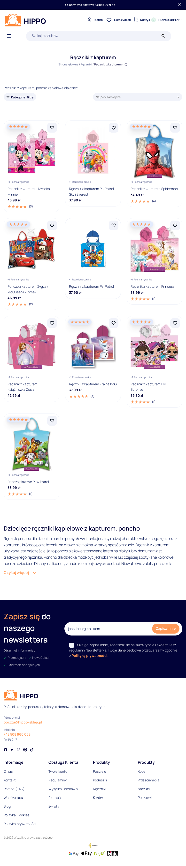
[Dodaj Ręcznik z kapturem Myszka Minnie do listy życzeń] (52, 128)
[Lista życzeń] (118, 20)
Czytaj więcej (16, 572)
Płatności (55, 797)
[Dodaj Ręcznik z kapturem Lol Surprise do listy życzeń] (175, 323)
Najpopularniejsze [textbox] (108, 97)
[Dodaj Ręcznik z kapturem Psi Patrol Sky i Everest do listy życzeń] (113, 128)
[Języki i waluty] (170, 20)
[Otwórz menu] (9, 36)
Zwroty (53, 806)
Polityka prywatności (20, 823)
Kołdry (98, 797)
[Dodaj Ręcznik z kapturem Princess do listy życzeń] (175, 225)
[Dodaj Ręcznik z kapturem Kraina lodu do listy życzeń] (113, 323)
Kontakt (10, 780)
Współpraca (13, 797)
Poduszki (100, 780)
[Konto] (94, 20)
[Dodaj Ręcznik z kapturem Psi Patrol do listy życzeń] (113, 225)
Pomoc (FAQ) (14, 789)
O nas (8, 771)
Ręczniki (86, 64)
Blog (7, 806)
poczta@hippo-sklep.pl (23, 722)
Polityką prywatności (89, 655)
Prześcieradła (149, 780)
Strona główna (68, 64)
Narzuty (144, 789)
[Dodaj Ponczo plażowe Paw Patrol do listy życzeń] (52, 421)
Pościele (99, 771)
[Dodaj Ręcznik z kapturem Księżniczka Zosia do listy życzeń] (52, 323)
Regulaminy (57, 780)
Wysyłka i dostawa (63, 789)
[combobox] (137, 97)
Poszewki (145, 797)
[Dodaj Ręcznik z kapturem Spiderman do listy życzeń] (175, 128)
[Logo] (25, 20)
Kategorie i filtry (22, 97)
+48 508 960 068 (17, 734)
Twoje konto (57, 771)
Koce (142, 771)
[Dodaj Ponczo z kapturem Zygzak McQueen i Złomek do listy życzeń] (52, 225)
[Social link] (6, 750)
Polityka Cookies (16, 815)
